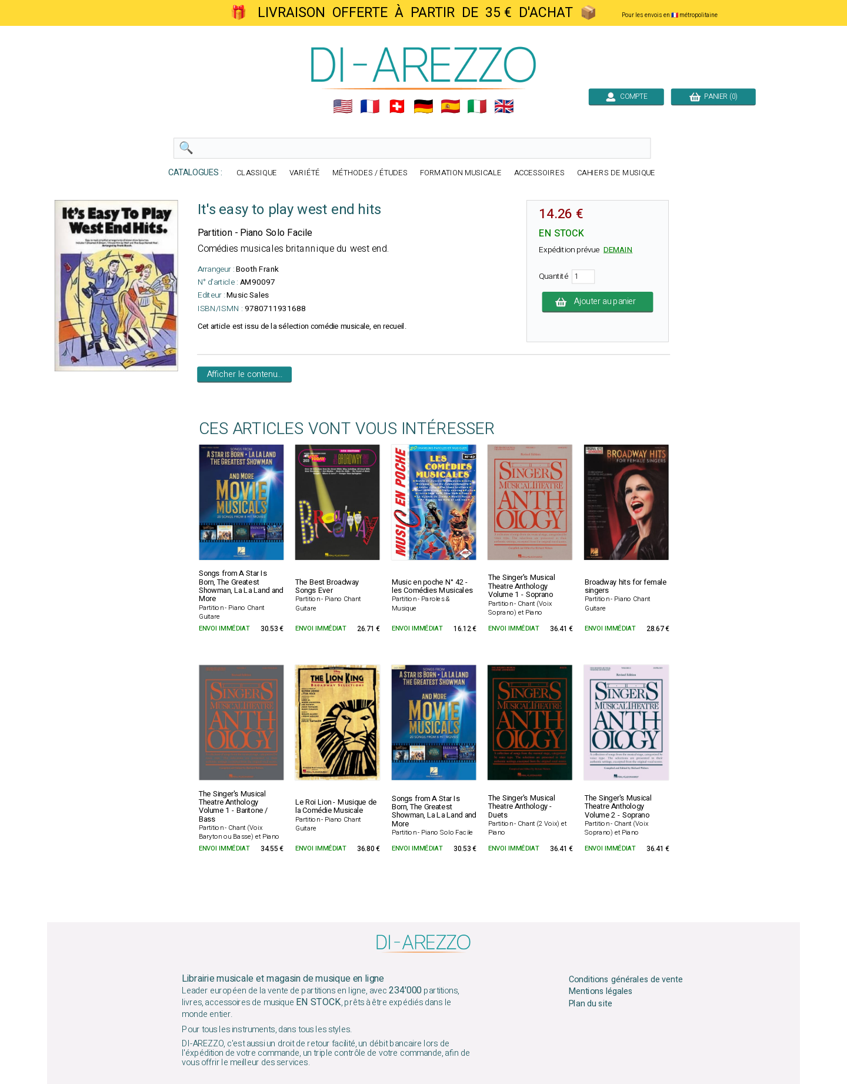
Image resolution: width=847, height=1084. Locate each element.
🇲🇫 (370, 106)
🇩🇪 (423, 106)
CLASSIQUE (256, 173)
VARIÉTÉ (304, 173)
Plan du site (590, 1004)
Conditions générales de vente (626, 979)
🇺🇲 (343, 106)
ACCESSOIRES (539, 173)
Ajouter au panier (598, 301)
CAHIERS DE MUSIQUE (616, 173)
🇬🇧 (504, 106)
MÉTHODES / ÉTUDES (370, 173)
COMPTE (626, 96)
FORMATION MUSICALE (461, 173)
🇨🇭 (397, 106)
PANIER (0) (713, 96)
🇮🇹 (477, 106)
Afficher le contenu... (245, 374)
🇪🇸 (451, 106)
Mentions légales (601, 991)
